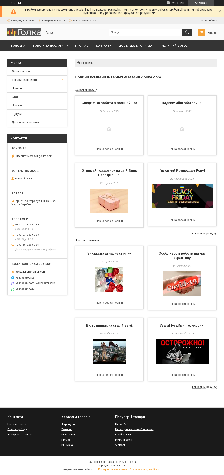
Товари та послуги (48, 45)
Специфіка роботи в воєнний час (109, 103)
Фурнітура (68, 424)
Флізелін (120, 444)
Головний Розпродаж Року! (182, 170)
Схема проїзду (17, 429)
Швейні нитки (123, 434)
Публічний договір (175, 45)
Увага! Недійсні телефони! (182, 325)
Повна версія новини (109, 148)
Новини (17, 88)
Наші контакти (16, 424)
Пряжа (65, 439)
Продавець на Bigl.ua (112, 465)
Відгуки (17, 114)
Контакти (103, 45)
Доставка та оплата (135, 45)
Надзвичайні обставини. (182, 103)
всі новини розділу (204, 233)
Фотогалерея (21, 71)
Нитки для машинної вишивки (134, 429)
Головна (18, 45)
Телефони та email (19, 434)
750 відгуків (179, 2)
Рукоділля (68, 434)
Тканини (66, 429)
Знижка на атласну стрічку (109, 253)
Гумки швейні (123, 439)
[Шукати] (187, 32)
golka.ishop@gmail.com (30, 271)
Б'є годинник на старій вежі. (109, 325)
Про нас (81, 45)
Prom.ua (132, 461)
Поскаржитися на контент (113, 469)
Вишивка (67, 444)
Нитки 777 (121, 424)
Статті (16, 96)
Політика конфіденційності (145, 469)
